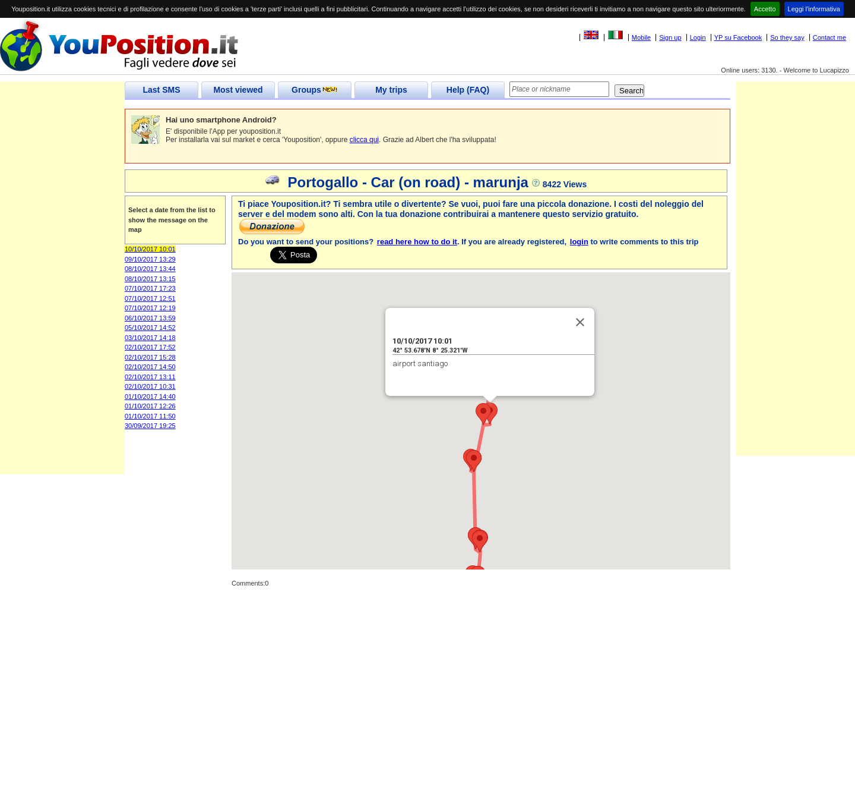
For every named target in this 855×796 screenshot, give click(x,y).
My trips (391, 90)
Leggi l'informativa (814, 8)
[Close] (580, 322)
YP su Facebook (738, 37)
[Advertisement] (62, 296)
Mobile (641, 37)
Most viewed (237, 90)
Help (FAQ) (467, 90)
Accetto (765, 8)
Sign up (670, 37)
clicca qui (364, 140)
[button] (483, 414)
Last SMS (161, 90)
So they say (787, 37)
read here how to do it (417, 241)
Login (698, 37)
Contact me (829, 37)
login (579, 241)
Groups (315, 90)
